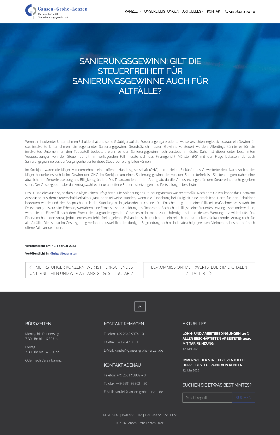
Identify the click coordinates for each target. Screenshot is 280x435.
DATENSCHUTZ (132, 415)
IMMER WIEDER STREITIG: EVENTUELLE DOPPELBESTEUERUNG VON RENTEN (214, 362)
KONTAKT (214, 11)
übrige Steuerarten (63, 253)
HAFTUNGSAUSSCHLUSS (161, 415)
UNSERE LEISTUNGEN (161, 11)
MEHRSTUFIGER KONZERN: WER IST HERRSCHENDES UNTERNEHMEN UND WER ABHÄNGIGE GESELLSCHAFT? (81, 270)
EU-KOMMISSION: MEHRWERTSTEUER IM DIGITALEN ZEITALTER (199, 270)
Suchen (243, 397)
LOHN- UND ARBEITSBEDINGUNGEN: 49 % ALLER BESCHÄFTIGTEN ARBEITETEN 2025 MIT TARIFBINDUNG (217, 339)
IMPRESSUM (110, 415)
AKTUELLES (191, 11)
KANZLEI (131, 11)
